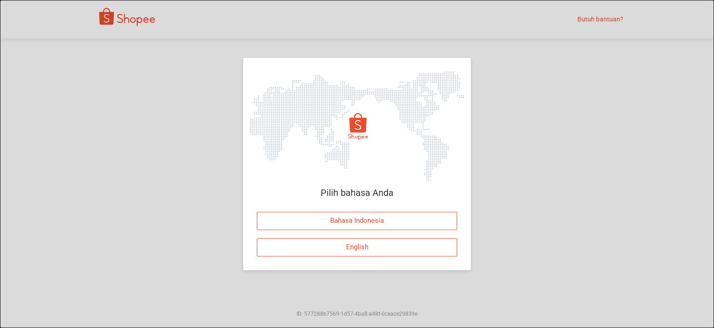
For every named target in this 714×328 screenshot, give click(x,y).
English (357, 247)
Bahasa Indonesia (357, 220)
